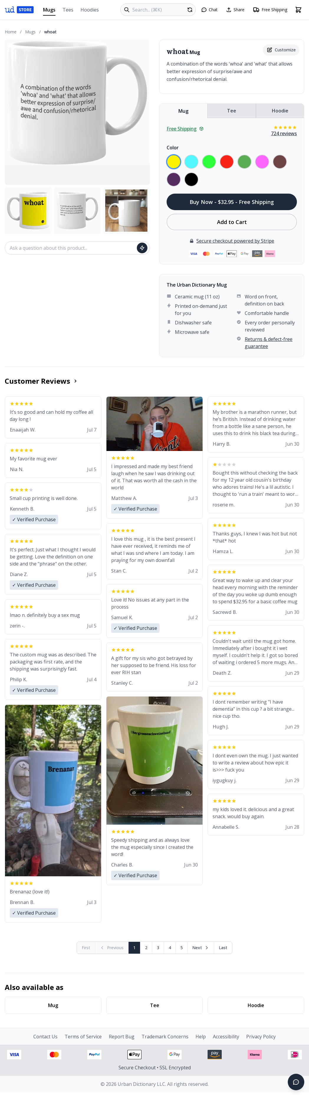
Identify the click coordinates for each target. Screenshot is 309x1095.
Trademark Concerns (165, 1036)
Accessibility (226, 1036)
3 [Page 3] (158, 947)
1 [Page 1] (134, 947)
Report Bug (121, 1036)
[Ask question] (142, 248)
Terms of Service (83, 1036)
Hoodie (280, 110)
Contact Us (45, 1036)
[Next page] (201, 948)
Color (173, 147)
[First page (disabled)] (86, 948)
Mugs (49, 11)
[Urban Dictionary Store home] (19, 10)
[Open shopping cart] (298, 10)
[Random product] (190, 9)
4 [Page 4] (170, 947)
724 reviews (284, 133)
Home (11, 32)
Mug (183, 111)
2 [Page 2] (146, 947)
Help (200, 1036)
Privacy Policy (261, 1036)
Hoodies (89, 9)
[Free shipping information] (270, 10)
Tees (68, 9)
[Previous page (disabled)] (112, 948)
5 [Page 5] (181, 947)
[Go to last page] (223, 948)
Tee (231, 110)
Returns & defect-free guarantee (268, 342)
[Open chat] (209, 9)
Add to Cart (232, 221)
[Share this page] (235, 9)
